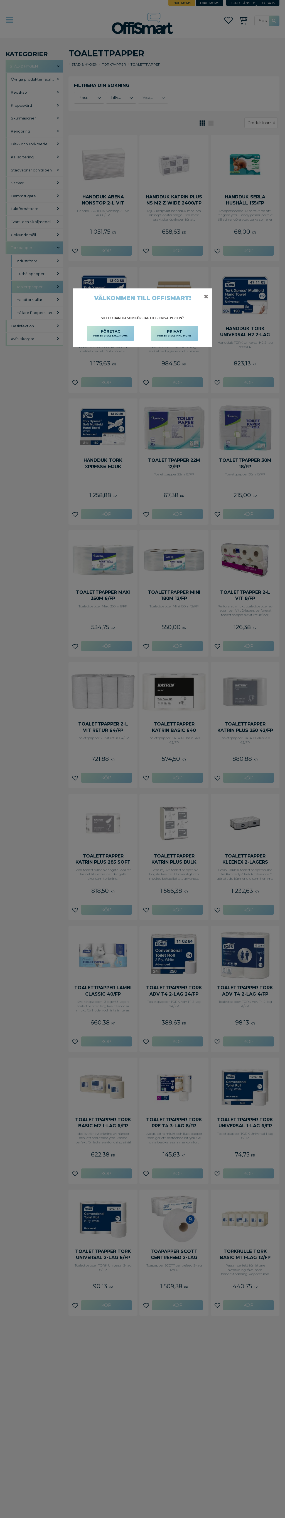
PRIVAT (174, 333)
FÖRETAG (110, 333)
